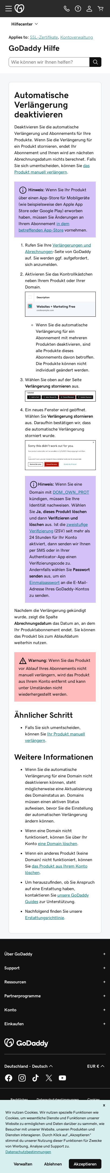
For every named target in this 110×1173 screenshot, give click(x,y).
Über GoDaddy (18, 954)
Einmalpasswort (44, 582)
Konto (10, 1010)
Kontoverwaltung (76, 37)
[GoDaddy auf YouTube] (62, 1080)
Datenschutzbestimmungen (58, 1099)
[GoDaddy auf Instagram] (22, 1080)
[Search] (95, 62)
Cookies (93, 1099)
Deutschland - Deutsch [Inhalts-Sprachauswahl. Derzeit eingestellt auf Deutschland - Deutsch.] (29, 1066)
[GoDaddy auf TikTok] (35, 1080)
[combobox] (49, 62)
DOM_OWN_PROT (71, 492)
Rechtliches (19, 1099)
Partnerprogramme (22, 996)
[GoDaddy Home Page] (26, 1043)
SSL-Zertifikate (44, 37)
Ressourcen (15, 982)
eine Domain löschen (57, 843)
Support (12, 968)
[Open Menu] (6, 8)
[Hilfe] (78, 8)
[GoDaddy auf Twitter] (49, 1080)
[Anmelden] (89, 8)
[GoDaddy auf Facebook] (8, 1080)
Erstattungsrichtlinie (44, 917)
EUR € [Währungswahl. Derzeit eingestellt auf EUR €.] (96, 1066)
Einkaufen (14, 1024)
